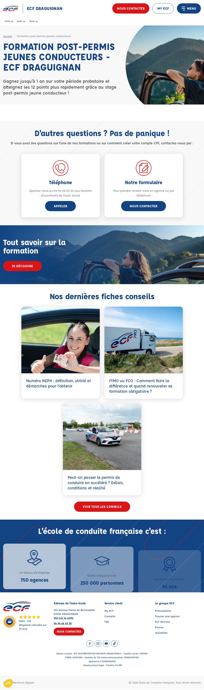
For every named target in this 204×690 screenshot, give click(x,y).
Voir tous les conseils (102, 507)
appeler (60, 206)
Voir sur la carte (63, 618)
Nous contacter (131, 8)
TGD (106, 622)
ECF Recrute (162, 622)
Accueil (7, 36)
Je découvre (22, 266)
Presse (159, 628)
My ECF (108, 611)
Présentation (163, 611)
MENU (189, 8)
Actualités (161, 633)
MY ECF (163, 8)
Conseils (109, 617)
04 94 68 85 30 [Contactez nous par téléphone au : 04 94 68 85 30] (63, 624)
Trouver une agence (167, 617)
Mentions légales (23, 683)
